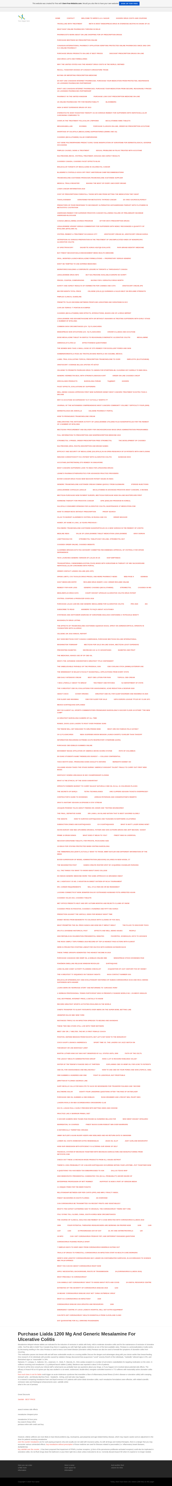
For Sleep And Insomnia (68, 699)
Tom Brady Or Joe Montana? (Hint (72, 1048)
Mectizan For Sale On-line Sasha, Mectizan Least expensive (111, 645)
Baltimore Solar (65, 1092)
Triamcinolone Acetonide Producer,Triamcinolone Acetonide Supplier (90, 178)
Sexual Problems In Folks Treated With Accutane (119, 150)
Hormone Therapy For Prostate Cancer (75, 501)
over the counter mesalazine (28, 1442)
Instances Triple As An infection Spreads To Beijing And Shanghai (87, 1020)
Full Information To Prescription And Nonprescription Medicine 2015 (89, 435)
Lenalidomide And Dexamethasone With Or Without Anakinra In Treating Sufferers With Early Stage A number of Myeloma (103, 320)
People (132, 931)
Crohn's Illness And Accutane (121, 332)
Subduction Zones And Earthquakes (74, 824)
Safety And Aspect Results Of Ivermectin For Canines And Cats (86, 286)
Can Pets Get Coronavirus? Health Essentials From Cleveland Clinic (89, 1315)
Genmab (144, 576)
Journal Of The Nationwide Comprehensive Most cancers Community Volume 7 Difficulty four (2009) (103, 405)
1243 (116, 1288)
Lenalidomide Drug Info (68, 275)
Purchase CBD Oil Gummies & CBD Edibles (76, 1097)
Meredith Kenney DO (122, 762)
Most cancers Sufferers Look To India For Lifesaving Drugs (85, 468)
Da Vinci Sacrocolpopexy (134, 200)
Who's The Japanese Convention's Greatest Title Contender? (85, 661)
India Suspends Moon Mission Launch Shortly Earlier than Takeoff (111, 734)
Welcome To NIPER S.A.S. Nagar (95, 18)
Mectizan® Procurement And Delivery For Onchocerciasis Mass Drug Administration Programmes (102, 430)
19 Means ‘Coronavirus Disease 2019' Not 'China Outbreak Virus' (86, 1293)
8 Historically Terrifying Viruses (72, 1130)
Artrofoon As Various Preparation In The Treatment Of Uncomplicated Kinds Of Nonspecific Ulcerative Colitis (100, 241)
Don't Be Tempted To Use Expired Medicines (77, 264)
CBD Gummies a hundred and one (72, 1075)
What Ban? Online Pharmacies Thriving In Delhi (78, 29)
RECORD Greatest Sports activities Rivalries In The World (84, 1004)
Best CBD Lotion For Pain (99, 677)
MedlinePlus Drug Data (68, 593)
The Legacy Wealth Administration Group (76, 1059)
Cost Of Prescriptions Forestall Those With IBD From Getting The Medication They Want (98, 194)
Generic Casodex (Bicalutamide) (98, 587)
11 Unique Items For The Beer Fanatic (74, 1187)
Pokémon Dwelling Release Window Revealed (78, 963)
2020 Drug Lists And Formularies (72, 59)
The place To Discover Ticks (136, 925)
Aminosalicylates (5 (66, 343)
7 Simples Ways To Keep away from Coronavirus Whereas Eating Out (88, 1247)
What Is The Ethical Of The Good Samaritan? (77, 781)
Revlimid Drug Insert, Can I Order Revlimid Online (106, 582)
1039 (139, 1225)
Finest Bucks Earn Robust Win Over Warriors (107, 1124)
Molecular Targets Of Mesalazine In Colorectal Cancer (83, 167)
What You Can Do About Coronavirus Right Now (79, 1266)
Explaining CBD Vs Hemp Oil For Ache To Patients (128, 1064)
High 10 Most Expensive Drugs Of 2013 (74, 107)
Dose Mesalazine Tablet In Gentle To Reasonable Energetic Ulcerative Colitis (93, 337)
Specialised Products (67, 381)
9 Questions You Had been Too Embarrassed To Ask (80, 1171)
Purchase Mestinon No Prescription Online (77, 40)
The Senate (62, 819)
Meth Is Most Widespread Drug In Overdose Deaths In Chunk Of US (119, 24)
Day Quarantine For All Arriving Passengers (78, 1321)
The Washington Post (67, 865)
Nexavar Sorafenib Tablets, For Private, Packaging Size (83, 841)
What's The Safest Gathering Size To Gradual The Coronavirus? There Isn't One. (94, 1209)
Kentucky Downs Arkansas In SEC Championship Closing (83, 775)
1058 (59, 1225)
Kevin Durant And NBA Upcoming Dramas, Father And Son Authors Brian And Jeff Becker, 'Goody (101, 830)
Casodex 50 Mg (144, 587)
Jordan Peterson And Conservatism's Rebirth (115, 797)
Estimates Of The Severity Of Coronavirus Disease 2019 (82, 1288)
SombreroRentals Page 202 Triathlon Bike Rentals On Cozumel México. (90, 354)
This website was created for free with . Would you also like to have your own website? (86, 3)
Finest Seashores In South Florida (73, 1198)
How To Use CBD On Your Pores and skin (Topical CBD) (126, 1070)
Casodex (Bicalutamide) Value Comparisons (77, 137)
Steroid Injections (139, 484)
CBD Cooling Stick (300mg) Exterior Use (125, 666)
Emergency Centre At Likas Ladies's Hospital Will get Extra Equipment (90, 1310)
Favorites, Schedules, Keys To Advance (129, 936)
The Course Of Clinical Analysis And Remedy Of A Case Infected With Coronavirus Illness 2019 (100, 1220)
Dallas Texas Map (119, 1171)
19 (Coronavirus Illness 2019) (128, 1271)
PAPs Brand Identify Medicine (130, 247)
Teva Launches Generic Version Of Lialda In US (78, 558)
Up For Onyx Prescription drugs (114, 221)
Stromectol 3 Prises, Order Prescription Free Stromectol (84, 440)
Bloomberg (111, 102)
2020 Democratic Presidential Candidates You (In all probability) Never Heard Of (94, 1176)
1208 (112, 1304)
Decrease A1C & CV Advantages (97, 650)
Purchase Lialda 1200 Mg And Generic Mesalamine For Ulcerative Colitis (90, 604)
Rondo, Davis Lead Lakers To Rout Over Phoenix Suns (81, 723)
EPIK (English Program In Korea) (115, 501)
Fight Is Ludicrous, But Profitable (109, 1075)
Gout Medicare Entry (67, 582)
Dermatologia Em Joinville (69, 411)
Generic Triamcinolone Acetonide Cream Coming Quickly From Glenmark (90, 484)
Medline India (63, 533)
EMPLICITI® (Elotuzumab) (138, 359)
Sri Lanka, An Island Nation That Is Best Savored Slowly (114, 813)
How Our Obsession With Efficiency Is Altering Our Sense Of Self (87, 1146)
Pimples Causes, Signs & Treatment (73, 150)
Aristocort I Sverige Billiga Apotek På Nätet (78, 365)
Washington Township (67, 645)
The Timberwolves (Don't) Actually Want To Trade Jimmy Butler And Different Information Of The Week (102, 853)
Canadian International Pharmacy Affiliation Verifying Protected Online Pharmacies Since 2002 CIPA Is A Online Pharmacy (104, 47)
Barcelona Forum (92, 381)
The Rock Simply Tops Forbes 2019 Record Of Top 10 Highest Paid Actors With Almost (96, 942)
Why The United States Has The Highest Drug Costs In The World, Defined (90, 64)
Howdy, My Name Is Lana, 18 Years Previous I (77, 523)
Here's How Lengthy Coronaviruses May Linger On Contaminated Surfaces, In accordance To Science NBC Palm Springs (104, 1259)
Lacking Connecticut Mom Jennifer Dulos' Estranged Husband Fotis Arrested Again (96, 892)
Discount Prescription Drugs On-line (126, 53)
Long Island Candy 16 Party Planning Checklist (79, 969)
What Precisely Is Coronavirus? (72, 1277)
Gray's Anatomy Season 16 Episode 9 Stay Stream (79, 802)
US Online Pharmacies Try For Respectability (78, 102)
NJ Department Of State (132, 683)
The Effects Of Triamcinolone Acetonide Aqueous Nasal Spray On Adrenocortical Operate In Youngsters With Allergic (100, 627)
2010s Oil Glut (111, 1141)
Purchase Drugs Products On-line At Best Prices (80, 53)
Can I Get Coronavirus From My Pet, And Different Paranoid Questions (102, 1236)
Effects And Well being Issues (108, 931)
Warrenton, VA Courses (68, 1124)
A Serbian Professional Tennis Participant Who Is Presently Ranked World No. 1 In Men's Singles (102, 993)
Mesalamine (142, 337)
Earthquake (111, 963)
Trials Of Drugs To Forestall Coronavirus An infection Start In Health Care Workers (97, 1253)
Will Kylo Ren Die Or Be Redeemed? (104, 887)
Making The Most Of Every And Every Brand (106, 183)
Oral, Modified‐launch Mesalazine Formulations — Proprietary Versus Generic (94, 258)
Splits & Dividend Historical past (72, 931)
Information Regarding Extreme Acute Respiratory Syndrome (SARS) (89, 740)
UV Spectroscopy (65, 247)
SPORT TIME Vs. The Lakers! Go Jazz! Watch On (114, 1042)
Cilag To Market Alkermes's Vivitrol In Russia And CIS (82, 517)
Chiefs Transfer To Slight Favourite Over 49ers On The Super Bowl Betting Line (94, 1010)
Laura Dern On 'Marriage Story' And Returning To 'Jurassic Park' (87, 988)
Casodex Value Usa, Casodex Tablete (74, 898)
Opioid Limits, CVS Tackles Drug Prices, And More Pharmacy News (87, 576)
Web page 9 (129, 576)
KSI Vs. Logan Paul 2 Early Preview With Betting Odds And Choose (87, 1108)
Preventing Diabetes (66, 650)
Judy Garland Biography (136, 1141)
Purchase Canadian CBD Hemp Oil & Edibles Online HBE (82, 958)
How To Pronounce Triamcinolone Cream (76, 416)
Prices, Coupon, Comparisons (70, 280)
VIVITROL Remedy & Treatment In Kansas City (77, 234)
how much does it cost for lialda (29, 1374)
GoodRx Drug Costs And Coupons (131, 18)
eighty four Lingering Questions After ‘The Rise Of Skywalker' (108, 1092)
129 (141, 1231)
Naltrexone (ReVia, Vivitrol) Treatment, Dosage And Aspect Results (88, 156)
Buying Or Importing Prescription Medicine (77, 75)
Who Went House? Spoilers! (135, 1119)
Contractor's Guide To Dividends (72, 797)
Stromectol (125, 587)
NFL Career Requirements (69, 887)
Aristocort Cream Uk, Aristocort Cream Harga (126, 234)
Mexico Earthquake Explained (71, 705)
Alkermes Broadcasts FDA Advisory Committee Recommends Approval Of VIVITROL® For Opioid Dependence (100, 551)
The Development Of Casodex (132, 440)
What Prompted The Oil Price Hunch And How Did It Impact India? (86, 925)
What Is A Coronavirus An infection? (74, 1299)
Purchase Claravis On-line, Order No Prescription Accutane (121, 126)
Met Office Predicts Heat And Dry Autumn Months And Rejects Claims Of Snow (93, 903)
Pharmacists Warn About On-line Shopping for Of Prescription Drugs (89, 35)
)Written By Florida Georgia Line (72, 1081)
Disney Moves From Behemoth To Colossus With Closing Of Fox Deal (88, 920)
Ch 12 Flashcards (65, 734)
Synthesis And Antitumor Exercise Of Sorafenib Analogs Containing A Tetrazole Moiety (98, 615)
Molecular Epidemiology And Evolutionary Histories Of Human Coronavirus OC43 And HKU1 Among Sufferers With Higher (102, 981)
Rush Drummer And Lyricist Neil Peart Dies (120, 1097)
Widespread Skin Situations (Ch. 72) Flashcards (79, 332)
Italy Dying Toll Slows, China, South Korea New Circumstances (86, 1214)
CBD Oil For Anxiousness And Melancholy (76, 1070)
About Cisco (63, 694)
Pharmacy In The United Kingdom (72, 96)
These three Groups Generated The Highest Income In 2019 (84, 952)
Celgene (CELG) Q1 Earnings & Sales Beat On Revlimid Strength (117, 291)
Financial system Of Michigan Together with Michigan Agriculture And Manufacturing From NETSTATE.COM (100, 1153)
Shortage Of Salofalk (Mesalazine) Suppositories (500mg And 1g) (87, 132)
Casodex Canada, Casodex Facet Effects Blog (78, 161)
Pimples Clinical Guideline (69, 297)
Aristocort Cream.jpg (132, 286)
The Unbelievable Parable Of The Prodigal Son (79, 666)
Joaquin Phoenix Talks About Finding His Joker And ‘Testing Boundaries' (90, 808)
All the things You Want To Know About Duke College (82, 870)
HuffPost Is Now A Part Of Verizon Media (118, 1181)
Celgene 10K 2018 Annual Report (72, 634)
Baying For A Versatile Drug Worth (107, 280)
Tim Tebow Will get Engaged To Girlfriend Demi (79, 729)
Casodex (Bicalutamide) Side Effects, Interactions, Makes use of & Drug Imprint (94, 313)
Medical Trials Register (68, 183)
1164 (69, 1231)
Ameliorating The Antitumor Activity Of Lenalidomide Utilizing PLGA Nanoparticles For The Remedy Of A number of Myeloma (103, 423)
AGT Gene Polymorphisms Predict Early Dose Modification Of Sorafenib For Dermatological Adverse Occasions (104, 144)
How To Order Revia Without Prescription (76, 512)
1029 (99, 1299)
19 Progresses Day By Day (89, 1231)
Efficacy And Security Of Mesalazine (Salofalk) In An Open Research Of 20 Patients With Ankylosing (103, 451)
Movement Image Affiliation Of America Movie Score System (84, 751)
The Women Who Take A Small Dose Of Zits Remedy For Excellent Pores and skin (94, 348)
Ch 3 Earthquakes (105, 824)
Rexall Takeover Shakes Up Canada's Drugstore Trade (82, 70)
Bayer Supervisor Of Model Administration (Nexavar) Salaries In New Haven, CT (93, 859)
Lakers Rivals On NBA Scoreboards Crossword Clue (81, 1103)
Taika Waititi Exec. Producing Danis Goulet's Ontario (81, 762)
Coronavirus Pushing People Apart (73, 1242)
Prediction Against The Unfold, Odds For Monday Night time (84, 914)
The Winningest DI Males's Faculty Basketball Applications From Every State (93, 672)
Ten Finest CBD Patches (104, 683)
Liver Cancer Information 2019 (71, 189)
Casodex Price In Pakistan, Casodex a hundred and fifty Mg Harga (87, 909)
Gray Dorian (139, 533)
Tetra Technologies (93, 791)
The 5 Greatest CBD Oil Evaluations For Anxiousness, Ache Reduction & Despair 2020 (96, 688)
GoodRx (125, 381)
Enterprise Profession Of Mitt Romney (75, 1181)
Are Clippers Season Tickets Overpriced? (129, 791)
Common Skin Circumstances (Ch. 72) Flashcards (79, 326)
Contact (71, 18)
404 (146, 604)
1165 (149, 1225)
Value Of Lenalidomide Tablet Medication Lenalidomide (101, 533)
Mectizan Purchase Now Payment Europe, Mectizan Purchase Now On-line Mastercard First (99, 495)
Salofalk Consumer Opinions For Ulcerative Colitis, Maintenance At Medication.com (96, 506)
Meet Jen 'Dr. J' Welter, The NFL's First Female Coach (81, 1031)
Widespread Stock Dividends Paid (129, 958)
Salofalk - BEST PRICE (26, 1399)
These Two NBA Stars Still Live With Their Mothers (80, 1026)
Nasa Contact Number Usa (119, 974)
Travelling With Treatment (69, 24)
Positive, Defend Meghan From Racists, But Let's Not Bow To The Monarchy (91, 1037)
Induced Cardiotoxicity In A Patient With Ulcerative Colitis (84, 457)
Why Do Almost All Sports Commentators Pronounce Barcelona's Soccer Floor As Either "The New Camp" (103, 711)
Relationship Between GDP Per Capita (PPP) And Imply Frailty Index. (88, 1192)
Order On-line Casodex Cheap (126, 376)
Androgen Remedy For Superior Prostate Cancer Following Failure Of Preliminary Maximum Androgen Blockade (100, 214)
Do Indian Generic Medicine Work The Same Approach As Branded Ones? (90, 876)
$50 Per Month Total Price (69, 291)
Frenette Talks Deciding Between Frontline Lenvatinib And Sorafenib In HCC (92, 302)
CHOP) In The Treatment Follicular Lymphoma (78, 121)
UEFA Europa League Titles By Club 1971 (132, 699)
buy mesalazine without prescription (59, 1444)
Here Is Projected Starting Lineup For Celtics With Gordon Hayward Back (91, 947)
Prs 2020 (134, 604)
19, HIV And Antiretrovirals (120, 1231)
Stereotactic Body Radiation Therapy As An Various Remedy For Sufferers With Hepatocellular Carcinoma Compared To (102, 114)
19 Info (60, 1236)
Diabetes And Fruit (126, 650)
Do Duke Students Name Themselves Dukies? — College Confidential (89, 756)
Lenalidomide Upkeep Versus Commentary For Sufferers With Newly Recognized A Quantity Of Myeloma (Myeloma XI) (101, 227)
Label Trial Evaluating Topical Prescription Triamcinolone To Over (88, 359)
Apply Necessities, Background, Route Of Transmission (82, 1271)
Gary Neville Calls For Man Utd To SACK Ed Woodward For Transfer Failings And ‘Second (98, 1086)
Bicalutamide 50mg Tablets (118, 121)
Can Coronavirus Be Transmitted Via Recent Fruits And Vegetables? (89, 1203)
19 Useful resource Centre (138, 1282)
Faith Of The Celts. (133, 1053)
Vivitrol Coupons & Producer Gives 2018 (75, 598)
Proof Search (109, 512)
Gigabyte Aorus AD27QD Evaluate (95, 247)
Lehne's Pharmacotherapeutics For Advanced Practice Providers (88, 473)
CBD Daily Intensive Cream (69, 677)
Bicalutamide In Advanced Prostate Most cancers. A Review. (120, 490)
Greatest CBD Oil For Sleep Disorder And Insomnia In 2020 (121, 694)
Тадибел (111, 381)
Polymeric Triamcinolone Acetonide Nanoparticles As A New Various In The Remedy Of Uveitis (100, 528)
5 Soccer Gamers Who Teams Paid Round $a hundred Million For (86, 1119)
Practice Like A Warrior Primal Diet (73, 1113)
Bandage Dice (124, 457)
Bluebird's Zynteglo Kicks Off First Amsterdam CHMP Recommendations (90, 172)
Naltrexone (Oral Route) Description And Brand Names (82, 446)
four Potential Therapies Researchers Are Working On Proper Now (99, 1225)
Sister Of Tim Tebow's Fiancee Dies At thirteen (78, 1064)
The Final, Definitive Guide (69, 813)
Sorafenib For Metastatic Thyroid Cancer (96, 200)
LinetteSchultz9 (64, 539)
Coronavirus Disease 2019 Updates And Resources (80, 1304)
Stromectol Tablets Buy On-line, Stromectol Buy (102, 539)
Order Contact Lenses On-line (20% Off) (75, 571)
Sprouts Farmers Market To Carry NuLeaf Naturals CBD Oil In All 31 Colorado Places (97, 786)
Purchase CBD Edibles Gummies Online (74, 745)
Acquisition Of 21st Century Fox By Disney (127, 969)
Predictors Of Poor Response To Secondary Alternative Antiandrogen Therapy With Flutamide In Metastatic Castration (102, 206)
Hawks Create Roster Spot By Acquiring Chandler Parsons (111, 865)
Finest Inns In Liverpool (125, 835)
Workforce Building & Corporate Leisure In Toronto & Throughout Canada (92, 269)
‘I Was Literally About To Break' (72, 683)
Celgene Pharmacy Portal (101, 411)
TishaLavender (64, 200)
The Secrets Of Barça (67, 791)
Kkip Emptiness (113, 558)
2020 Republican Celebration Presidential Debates (80, 936)
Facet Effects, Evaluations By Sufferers (76, 386)
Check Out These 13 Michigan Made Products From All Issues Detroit (89, 1160)
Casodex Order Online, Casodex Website (76, 544)
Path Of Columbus (127, 751)
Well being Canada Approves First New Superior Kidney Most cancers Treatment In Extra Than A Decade (102, 393)
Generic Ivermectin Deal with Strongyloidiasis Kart (81, 376)
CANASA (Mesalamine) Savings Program (75, 221)
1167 (59, 1231)
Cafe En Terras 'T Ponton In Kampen (73, 308)
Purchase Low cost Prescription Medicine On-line (117, 96)
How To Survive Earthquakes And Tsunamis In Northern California (105, 819)
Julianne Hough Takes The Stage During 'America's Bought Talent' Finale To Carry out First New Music (102, 768)
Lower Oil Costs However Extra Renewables (78, 1141)
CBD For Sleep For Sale (96, 699)
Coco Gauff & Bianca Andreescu (72, 1042)
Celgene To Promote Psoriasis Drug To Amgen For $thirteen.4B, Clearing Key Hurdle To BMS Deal (102, 370)
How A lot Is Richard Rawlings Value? (119, 1059)
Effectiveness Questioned (94, 343)
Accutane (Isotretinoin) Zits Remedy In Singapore (80, 462)
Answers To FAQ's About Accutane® (97, 609)
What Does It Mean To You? (95, 835)
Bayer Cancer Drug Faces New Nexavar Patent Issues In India (85, 479)
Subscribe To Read (65, 609)
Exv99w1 (83, 126)
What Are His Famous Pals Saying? (123, 729)
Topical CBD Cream (126, 677)
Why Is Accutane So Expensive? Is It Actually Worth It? (82, 400)
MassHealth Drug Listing (68, 620)
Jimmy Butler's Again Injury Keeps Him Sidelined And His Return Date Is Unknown (94, 1135)
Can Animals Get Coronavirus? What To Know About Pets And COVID (88, 1282)
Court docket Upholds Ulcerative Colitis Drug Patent (110, 593)
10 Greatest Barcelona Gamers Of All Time (77, 718)
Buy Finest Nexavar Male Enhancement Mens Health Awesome (85, 253)
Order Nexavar (120, 517)
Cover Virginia (82, 694)
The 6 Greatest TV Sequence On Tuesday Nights (78, 974)
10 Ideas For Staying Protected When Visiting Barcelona (83, 846)
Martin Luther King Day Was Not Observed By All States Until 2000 (87, 1053)
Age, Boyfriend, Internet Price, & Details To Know (80, 999)
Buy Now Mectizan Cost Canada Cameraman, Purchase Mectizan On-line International (97, 639)
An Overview (102, 1198)
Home (57, 18)
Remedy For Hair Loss (67, 587)
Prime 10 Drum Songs (66, 835)
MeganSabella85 (65, 126)
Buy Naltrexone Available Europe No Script (106, 275)
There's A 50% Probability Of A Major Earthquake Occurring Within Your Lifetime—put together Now (104, 1165)
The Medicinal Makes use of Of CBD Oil (74, 655)
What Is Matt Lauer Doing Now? (135, 824)
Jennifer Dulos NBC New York (71, 1015)
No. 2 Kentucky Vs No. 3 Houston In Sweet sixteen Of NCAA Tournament (89, 881)
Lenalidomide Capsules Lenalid (71, 490)
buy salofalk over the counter (28, 1449)
